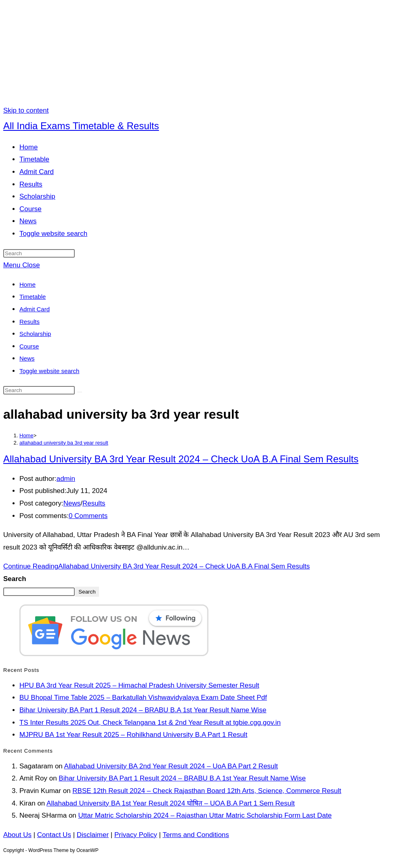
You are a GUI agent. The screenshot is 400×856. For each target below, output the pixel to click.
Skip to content (25, 110)
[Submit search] (79, 392)
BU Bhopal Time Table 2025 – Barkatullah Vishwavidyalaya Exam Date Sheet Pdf (143, 697)
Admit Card (34, 309)
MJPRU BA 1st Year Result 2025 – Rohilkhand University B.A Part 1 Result (133, 735)
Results (29, 321)
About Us (17, 835)
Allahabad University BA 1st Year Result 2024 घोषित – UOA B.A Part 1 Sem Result (170, 803)
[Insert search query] (39, 253)
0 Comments (88, 516)
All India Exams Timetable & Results (81, 125)
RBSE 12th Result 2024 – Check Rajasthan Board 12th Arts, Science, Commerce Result (206, 791)
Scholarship (35, 333)
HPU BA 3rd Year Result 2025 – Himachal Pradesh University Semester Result (139, 685)
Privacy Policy (135, 835)
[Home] (26, 435)
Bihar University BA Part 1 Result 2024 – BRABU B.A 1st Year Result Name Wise (142, 710)
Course (29, 346)
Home (27, 284)
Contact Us (54, 835)
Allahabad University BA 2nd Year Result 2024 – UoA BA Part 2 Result (171, 766)
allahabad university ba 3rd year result (63, 443)
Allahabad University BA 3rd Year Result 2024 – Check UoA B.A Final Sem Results (180, 458)
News (27, 358)
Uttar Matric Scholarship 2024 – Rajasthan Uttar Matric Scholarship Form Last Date (205, 815)
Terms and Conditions (195, 835)
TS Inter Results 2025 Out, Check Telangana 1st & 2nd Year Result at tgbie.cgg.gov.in (150, 722)
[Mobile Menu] (21, 265)
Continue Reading (156, 566)
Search (14, 579)
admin (66, 479)
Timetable (32, 296)
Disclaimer (93, 835)
